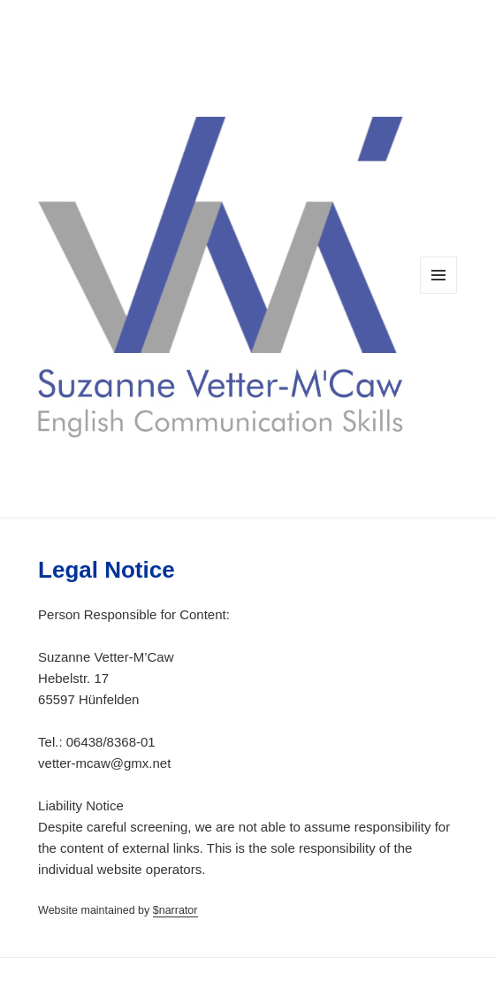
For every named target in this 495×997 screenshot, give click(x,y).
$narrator (175, 910)
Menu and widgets (439, 293)
